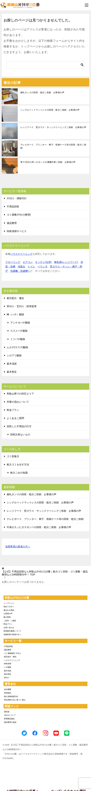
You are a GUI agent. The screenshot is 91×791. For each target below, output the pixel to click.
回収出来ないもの (20, 434)
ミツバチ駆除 (17, 339)
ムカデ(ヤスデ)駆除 (17, 347)
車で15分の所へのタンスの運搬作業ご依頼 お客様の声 (48, 162)
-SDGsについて (10, 715)
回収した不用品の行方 (19, 426)
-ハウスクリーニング (12, 660)
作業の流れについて (18, 401)
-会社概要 (7, 689)
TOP (45, 573)
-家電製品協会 (9, 719)
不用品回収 (13, 206)
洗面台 (21, 266)
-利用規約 (7, 693)
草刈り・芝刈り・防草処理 (21, 306)
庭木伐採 (12, 363)
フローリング (12, 262)
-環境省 (6, 712)
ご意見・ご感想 (10, 621)
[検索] (45, 64)
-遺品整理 (7, 650)
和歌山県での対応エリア (20, 393)
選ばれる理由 (9, 610)
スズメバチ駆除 (19, 330)
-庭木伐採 (7, 671)
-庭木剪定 (7, 674)
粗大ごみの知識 (19, 472)
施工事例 (7, 617)
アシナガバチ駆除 (20, 322)
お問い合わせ (9, 628)
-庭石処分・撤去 (10, 657)
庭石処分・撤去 (15, 298)
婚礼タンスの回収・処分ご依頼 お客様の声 (42, 92)
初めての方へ (9, 607)
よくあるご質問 (15, 418)
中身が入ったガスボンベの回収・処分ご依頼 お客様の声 (39, 527)
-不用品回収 (8, 646)
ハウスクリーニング (21, 253)
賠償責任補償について (12, 631)
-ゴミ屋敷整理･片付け (12, 653)
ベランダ (42, 266)
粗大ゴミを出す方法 (18, 464)
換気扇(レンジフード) (66, 262)
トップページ (9, 603)
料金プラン (13, 410)
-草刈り (6, 678)
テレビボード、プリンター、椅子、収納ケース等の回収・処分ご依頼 (53, 146)
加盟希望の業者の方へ (17, 546)
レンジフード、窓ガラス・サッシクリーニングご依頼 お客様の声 (53, 127)
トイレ (31, 266)
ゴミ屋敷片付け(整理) (19, 214)
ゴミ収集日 (13, 456)
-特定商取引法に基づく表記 (14, 700)
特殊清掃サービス (17, 231)
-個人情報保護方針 (11, 696)
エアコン (28, 262)
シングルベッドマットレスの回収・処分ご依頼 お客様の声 (50, 110)
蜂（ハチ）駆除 (15, 314)
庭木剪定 (12, 371)
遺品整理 (12, 223)
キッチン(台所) (43, 262)
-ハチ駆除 (7, 667)
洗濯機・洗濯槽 (19, 271)
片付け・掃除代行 (17, 198)
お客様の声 (8, 614)
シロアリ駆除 (14, 355)
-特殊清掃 (7, 664)
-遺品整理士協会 (10, 722)
